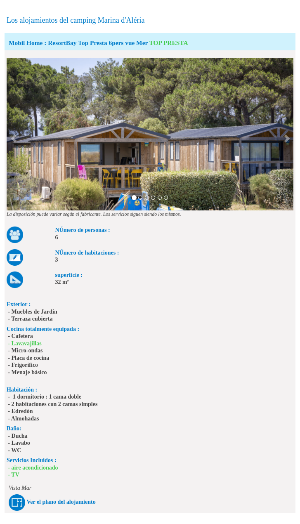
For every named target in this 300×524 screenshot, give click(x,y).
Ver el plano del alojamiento (60, 502)
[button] (14, 134)
